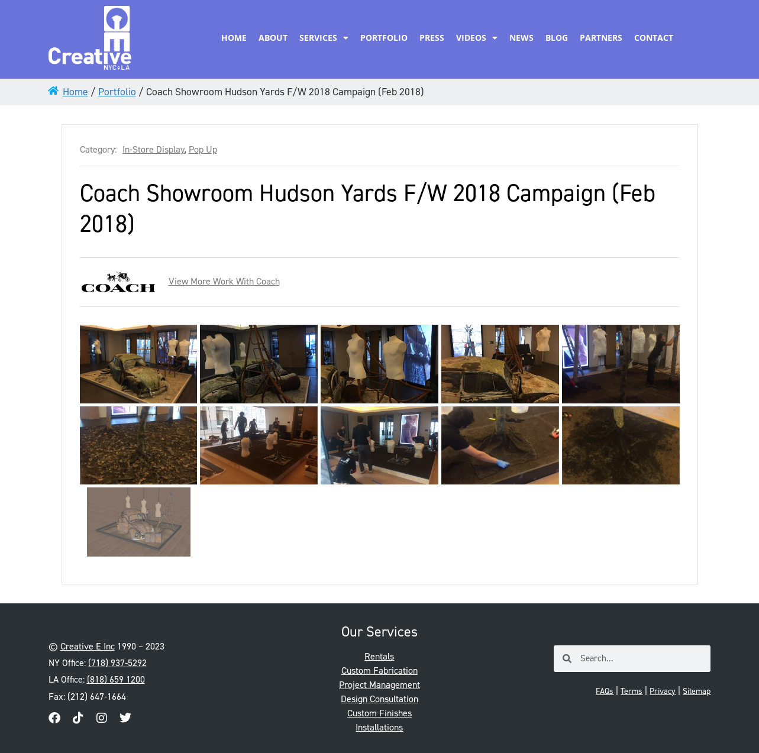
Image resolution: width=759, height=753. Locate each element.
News (521, 37)
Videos (477, 38)
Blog (556, 37)
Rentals (379, 656)
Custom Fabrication (379, 670)
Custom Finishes (379, 713)
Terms (631, 691)
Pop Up (203, 150)
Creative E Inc (87, 646)
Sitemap (696, 691)
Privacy (663, 691)
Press (431, 37)
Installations (379, 727)
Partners (601, 37)
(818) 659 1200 (116, 679)
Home (234, 37)
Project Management (379, 684)
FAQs (604, 691)
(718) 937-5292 (117, 663)
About (273, 37)
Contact (653, 37)
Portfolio (384, 37)
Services (323, 38)
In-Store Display (153, 150)
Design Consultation (379, 699)
